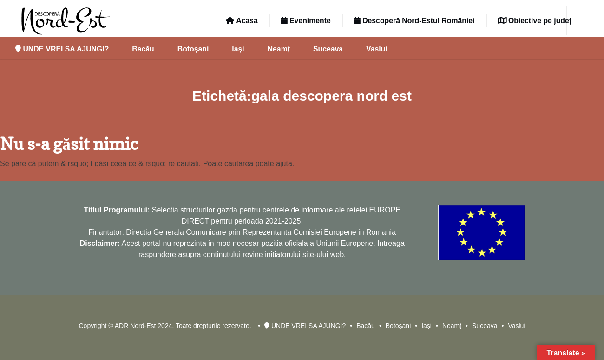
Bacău (143, 49)
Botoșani (193, 49)
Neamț (279, 49)
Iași (238, 49)
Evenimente (306, 21)
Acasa (241, 21)
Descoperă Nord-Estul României (414, 21)
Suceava (328, 49)
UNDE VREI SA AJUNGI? (62, 49)
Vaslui (376, 49)
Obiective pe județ (534, 21)
